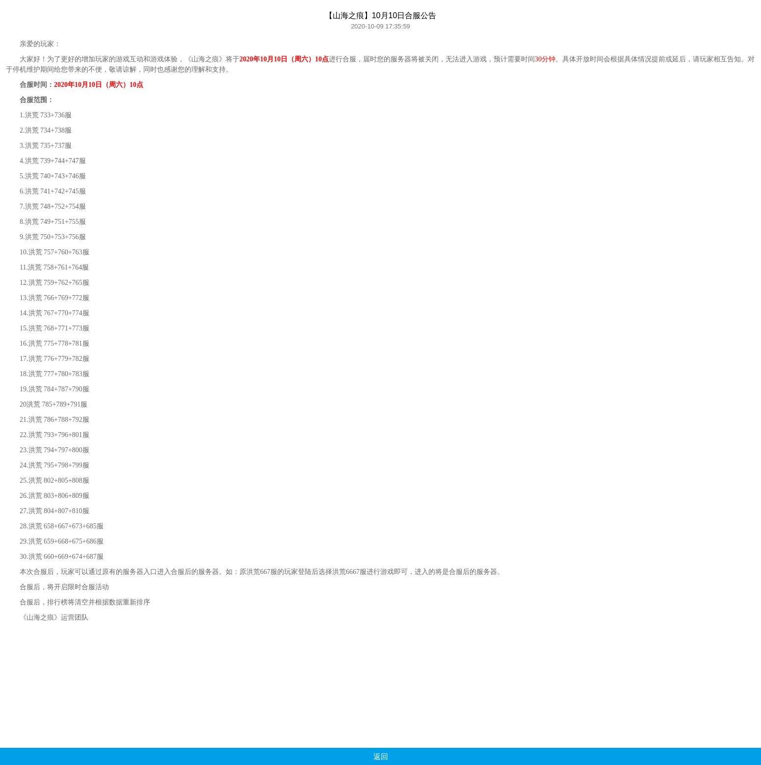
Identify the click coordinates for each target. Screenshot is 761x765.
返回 (380, 756)
